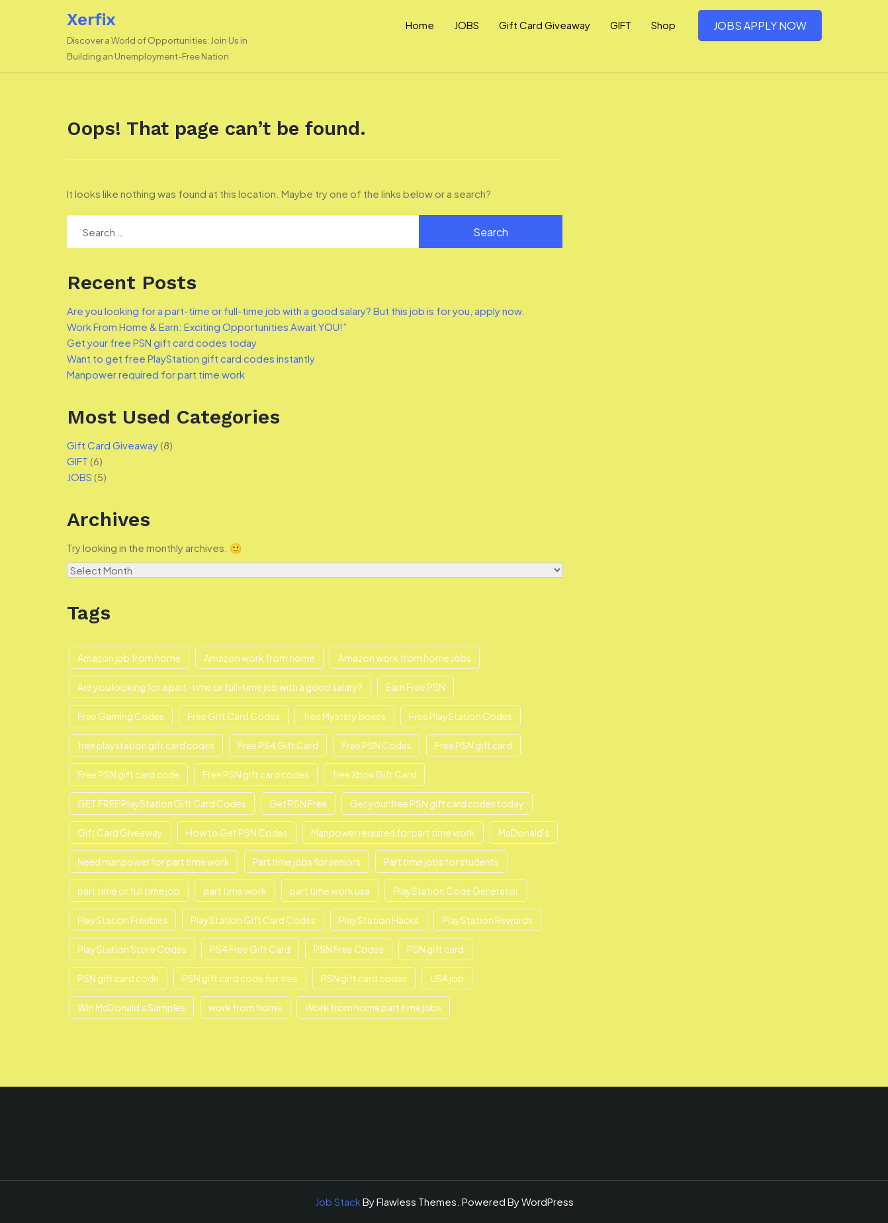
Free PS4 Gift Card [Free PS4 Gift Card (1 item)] (278, 745)
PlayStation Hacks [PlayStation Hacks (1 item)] (379, 920)
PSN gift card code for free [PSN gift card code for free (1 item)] (240, 978)
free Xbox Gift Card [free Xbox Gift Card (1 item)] (374, 774)
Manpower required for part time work (156, 374)
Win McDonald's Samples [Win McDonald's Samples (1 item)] (131, 1007)
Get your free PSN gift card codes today (162, 342)
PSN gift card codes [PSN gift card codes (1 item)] (364, 978)
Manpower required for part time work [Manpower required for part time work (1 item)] (393, 832)
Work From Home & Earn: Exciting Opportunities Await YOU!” (207, 326)
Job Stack (338, 1201)
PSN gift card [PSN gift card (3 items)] (435, 949)
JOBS (466, 25)
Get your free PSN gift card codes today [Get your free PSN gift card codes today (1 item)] (437, 803)
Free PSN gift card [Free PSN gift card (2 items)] (473, 745)
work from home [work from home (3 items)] (245, 1007)
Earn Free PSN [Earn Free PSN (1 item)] (415, 687)
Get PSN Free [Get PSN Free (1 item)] (298, 803)
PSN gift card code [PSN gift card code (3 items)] (118, 978)
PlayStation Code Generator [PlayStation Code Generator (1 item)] (456, 891)
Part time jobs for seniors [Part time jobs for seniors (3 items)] (307, 862)
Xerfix (91, 19)
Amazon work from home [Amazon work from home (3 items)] (259, 658)
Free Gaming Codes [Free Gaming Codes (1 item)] (120, 716)
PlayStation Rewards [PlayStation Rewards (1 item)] (487, 920)
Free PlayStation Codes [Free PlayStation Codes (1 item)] (460, 716)
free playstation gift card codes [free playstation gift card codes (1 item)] (145, 745)
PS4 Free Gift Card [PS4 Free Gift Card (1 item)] (250, 949)
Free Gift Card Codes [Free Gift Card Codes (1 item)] (233, 716)
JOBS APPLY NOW (760, 25)
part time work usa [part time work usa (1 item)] (330, 891)
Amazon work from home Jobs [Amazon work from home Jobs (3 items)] (404, 658)
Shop (663, 25)
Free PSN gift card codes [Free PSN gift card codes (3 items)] (255, 774)
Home (420, 25)
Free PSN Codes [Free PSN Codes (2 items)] (376, 745)
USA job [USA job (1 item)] (447, 978)
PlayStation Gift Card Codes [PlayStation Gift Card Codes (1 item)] (253, 920)
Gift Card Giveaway (544, 25)
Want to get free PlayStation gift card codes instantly (191, 358)
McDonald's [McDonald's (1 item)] (523, 832)
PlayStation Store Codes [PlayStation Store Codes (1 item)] (132, 949)
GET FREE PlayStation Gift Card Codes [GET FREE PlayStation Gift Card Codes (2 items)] (161, 803)
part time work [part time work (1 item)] (235, 891)
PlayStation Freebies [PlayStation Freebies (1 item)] (122, 920)
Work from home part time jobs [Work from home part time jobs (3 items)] (373, 1007)
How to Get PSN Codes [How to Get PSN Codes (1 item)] (237, 832)
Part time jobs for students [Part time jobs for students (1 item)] (441, 862)
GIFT (620, 25)
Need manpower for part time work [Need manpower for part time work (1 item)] (153, 862)
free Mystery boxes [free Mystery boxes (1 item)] (344, 716)
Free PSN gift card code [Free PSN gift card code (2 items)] (128, 774)
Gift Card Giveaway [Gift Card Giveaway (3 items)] (120, 832)
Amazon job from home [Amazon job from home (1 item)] (129, 658)
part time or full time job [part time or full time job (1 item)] (128, 891)
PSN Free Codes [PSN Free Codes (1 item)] (349, 949)
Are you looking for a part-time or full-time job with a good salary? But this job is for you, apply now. (296, 310)
